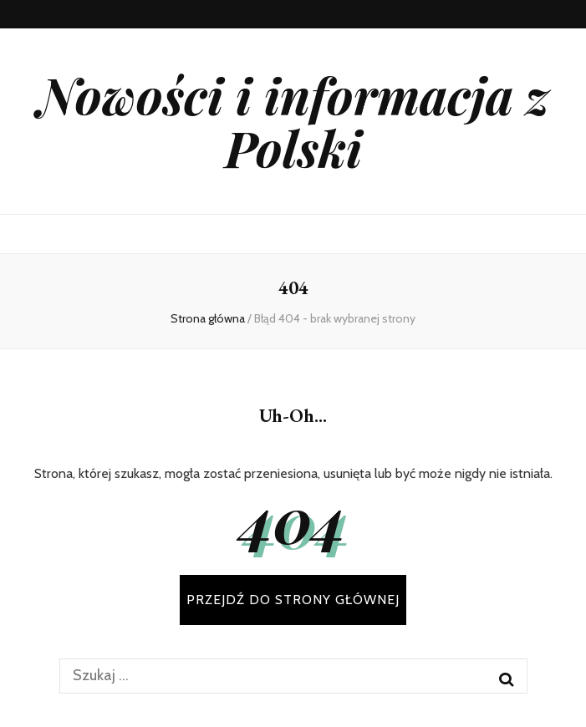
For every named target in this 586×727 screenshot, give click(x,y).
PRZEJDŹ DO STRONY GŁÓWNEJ (293, 600)
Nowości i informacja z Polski (293, 120)
